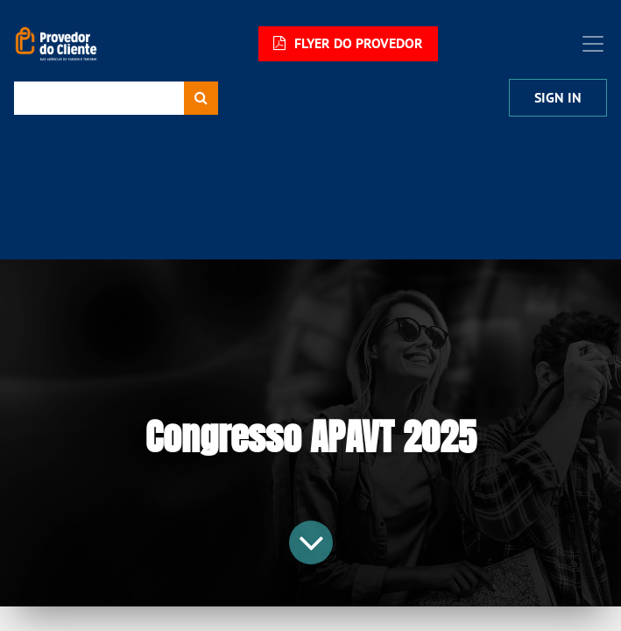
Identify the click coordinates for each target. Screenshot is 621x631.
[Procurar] (201, 98)
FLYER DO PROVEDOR (348, 43)
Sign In (558, 98)
